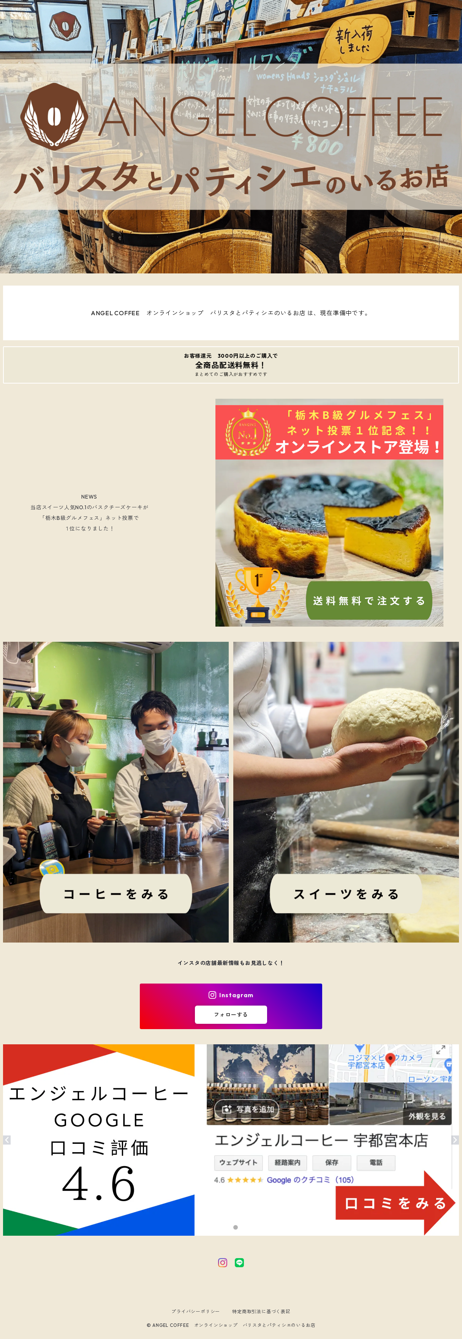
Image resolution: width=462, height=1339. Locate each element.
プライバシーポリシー (195, 1311)
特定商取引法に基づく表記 (261, 1311)
